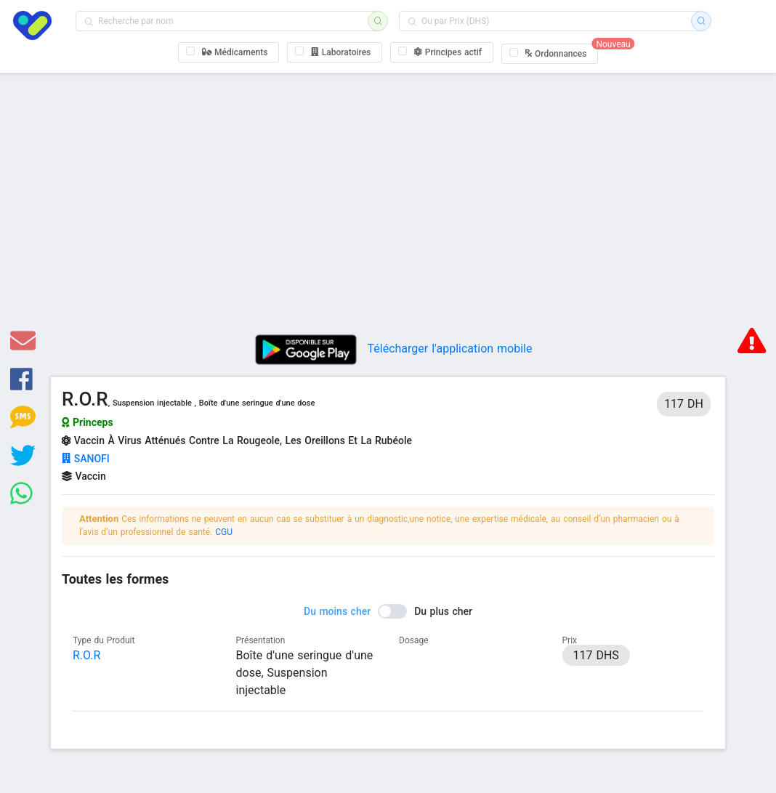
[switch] (388, 611)
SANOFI (86, 458)
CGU (224, 532)
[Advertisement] (388, 210)
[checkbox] (229, 52)
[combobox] (226, 21)
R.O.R (86, 655)
